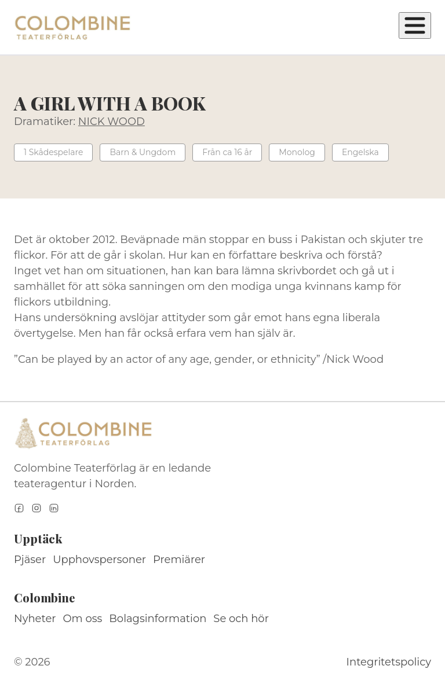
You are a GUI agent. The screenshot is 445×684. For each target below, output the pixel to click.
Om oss (83, 618)
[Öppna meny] (415, 25)
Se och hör (241, 618)
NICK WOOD (111, 121)
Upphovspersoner (99, 559)
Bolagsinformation (157, 618)
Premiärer (179, 559)
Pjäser (30, 559)
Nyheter (35, 618)
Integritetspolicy (388, 662)
